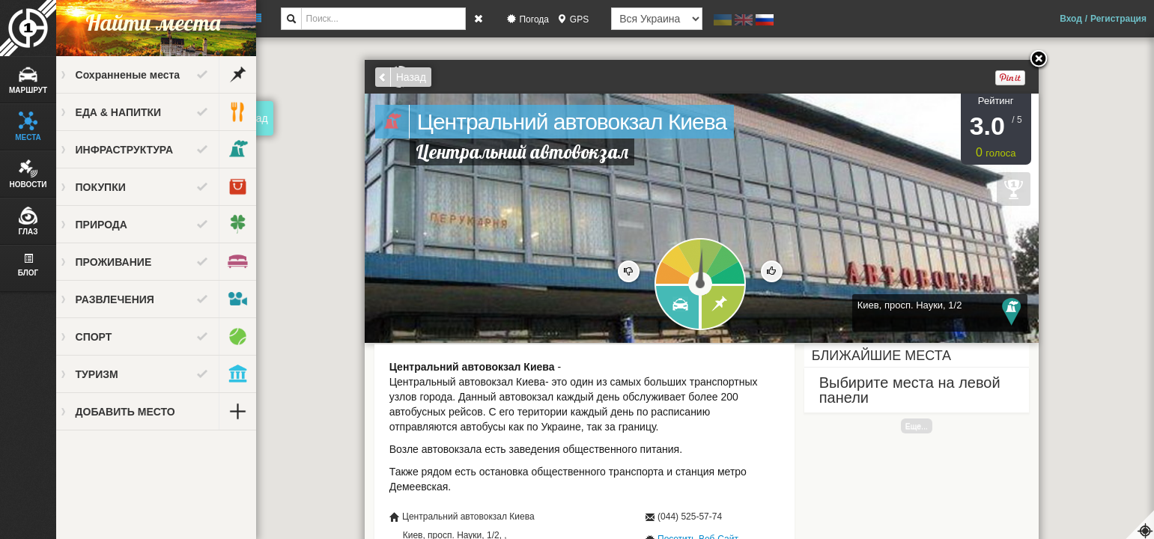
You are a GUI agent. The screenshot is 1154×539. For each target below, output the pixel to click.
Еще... (922, 425)
